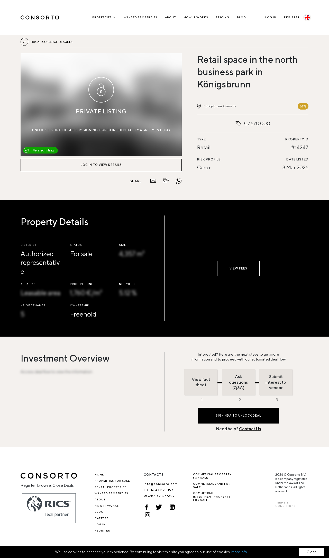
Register (291, 17)
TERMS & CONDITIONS (285, 504)
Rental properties (111, 487)
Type (201, 139)
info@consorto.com (161, 484)
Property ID (296, 139)
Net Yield (127, 283)
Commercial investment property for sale (212, 496)
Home (99, 474)
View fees (238, 268)
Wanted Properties (140, 17)
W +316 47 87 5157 (159, 496)
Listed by (28, 244)
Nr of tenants (33, 305)
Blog (241, 17)
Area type (29, 283)
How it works (196, 17)
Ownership (79, 305)
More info (239, 552)
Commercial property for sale (212, 476)
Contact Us (250, 428)
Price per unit (82, 283)
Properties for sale (112, 480)
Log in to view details (101, 164)
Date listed (297, 159)
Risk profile (209, 159)
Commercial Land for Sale (212, 485)
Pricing (222, 17)
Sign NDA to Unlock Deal (238, 415)
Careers (102, 518)
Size (122, 244)
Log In (270, 17)
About (170, 17)
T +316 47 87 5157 (158, 490)
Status (76, 244)
